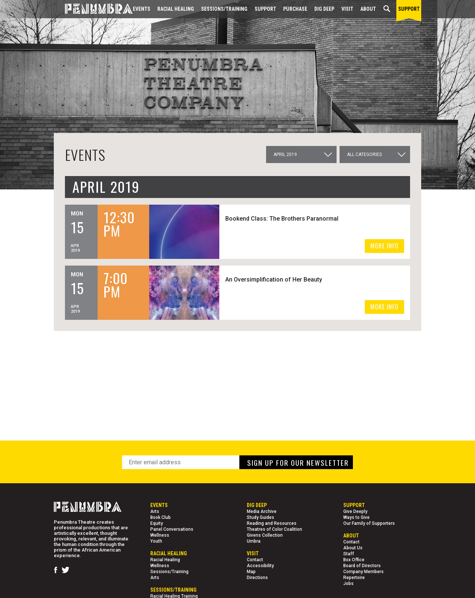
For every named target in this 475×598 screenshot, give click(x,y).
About (368, 9)
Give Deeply (355, 511)
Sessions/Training (224, 9)
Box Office (353, 559)
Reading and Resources (272, 523)
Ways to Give (356, 517)
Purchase (295, 9)
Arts (154, 511)
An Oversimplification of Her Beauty (273, 279)
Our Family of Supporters (369, 523)
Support (265, 9)
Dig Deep (324, 9)
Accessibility (260, 565)
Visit (347, 9)
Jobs (348, 583)
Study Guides (260, 517)
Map (251, 571)
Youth (156, 541)
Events (141, 9)
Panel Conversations (171, 529)
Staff (348, 553)
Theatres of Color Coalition (274, 529)
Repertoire (354, 577)
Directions (257, 577)
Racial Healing (175, 9)
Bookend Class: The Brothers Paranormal (281, 218)
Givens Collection (265, 535)
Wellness (159, 535)
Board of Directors (362, 565)
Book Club (160, 517)
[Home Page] (93, 9)
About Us (353, 547)
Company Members (363, 571)
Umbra (254, 541)
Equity (156, 523)
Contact (255, 559)
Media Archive (261, 511)
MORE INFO (384, 245)
